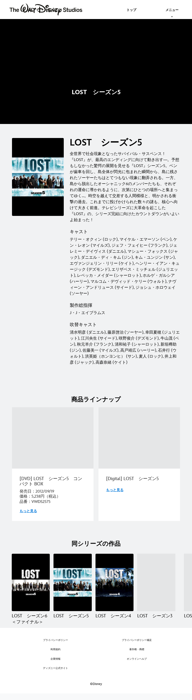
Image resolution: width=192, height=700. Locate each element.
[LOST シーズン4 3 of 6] (115, 582)
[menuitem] (131, 9)
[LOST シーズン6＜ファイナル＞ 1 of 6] (31, 582)
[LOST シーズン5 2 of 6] (73, 582)
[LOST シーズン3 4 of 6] (156, 582)
